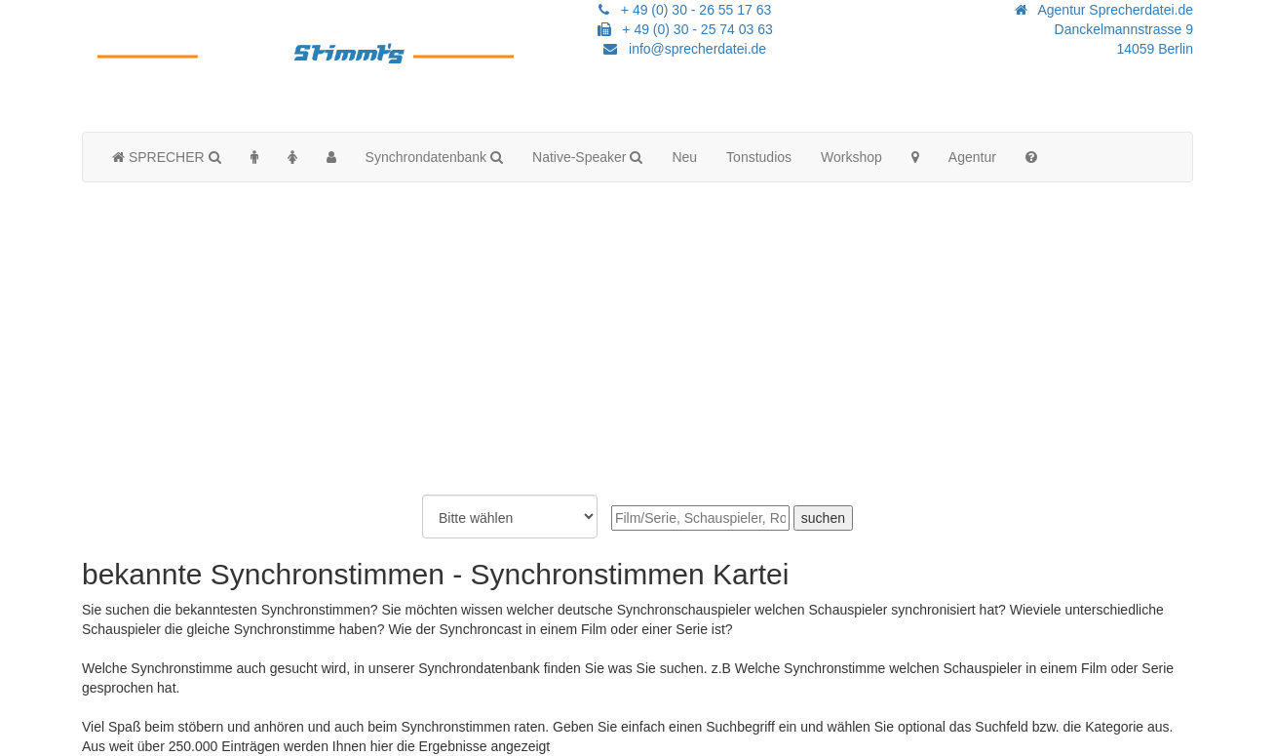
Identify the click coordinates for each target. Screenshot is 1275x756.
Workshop (851, 157)
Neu (684, 157)
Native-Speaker (587, 157)
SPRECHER (166, 157)
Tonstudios (759, 157)
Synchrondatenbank (434, 157)
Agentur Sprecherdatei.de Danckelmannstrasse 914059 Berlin (1104, 29)
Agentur (972, 157)
